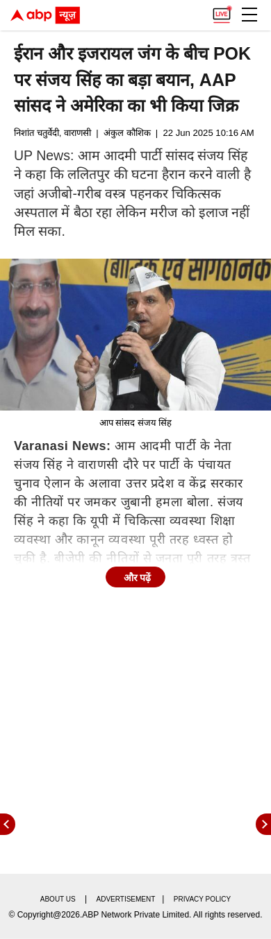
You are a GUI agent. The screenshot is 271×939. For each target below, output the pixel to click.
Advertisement (126, 899)
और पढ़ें (137, 577)
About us (58, 899)
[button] (249, 14)
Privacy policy (202, 899)
